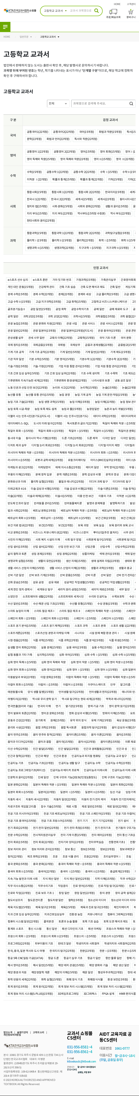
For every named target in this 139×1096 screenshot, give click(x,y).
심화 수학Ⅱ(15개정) (124, 654)
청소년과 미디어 (97, 900)
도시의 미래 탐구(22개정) (48, 423)
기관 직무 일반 (16, 359)
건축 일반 (115, 287)
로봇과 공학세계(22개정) (49, 460)
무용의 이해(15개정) (19, 474)
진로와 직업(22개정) (19, 893)
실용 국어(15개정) (76, 647)
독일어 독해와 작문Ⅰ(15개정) (119, 423)
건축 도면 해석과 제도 (92, 287)
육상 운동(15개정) (127, 720)
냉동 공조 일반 (123, 380)
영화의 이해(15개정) (113, 713)
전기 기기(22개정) (103, 820)
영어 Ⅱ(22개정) (125, 159)
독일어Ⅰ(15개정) (79, 431)
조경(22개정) (91, 856)
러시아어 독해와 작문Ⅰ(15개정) (26, 452)
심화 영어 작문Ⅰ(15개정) (85, 662)
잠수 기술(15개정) (51, 806)
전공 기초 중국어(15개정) (22, 820)
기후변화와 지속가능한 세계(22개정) (28, 380)
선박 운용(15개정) (70, 575)
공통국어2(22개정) (63, 132)
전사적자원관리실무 (44, 835)
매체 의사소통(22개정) (68, 467)
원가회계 (40, 720)
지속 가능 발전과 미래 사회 (23, 878)
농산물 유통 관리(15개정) (40, 394)
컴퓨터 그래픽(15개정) (120, 914)
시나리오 (79, 633)
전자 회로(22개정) (43, 842)
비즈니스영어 (80, 532)
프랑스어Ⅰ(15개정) (85, 936)
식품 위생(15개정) (119, 640)
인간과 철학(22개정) (19, 756)
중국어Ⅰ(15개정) (70, 871)
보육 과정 (83, 525)
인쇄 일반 (43, 777)
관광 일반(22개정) (18, 330)
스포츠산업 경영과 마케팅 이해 (52, 633)
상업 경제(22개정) (67, 554)
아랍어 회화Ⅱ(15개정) (20, 684)
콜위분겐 (49, 921)
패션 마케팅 (94, 928)
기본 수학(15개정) (39, 359)
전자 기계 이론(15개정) (73, 835)
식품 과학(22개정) (68, 640)
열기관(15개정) (74, 706)
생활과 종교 (125, 568)
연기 (58, 706)
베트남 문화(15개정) (44, 510)
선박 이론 (90, 575)
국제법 (61, 345)
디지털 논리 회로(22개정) (79, 445)
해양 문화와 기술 (98, 965)
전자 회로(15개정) (18, 842)
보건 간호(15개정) (105, 518)
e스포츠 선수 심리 (18, 280)
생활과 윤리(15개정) (116, 206)
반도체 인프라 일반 (18, 503)
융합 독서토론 (69, 727)
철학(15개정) (75, 900)
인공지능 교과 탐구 (116, 756)
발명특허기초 (117, 503)
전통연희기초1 (117, 842)
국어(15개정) (86, 132)
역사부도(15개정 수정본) (91, 213)
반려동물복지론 (73, 503)
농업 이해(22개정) (105, 402)
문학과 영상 (112, 474)
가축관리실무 (108, 280)
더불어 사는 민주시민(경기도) (71, 416)
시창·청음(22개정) (18, 640)
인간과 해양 (42, 756)
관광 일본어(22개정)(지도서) (77, 330)
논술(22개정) (129, 387)
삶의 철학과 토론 (17, 554)
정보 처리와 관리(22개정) (45, 849)
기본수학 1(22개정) (90, 359)
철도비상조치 (15, 900)
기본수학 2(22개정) (117, 359)
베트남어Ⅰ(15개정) (52, 518)
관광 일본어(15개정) (44, 330)
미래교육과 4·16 (17, 488)
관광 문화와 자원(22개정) (47, 323)
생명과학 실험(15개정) (20, 561)
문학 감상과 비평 (91, 474)
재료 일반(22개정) (117, 806)
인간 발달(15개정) (43, 749)
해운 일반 (87, 972)
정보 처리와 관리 (17, 849)
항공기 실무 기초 (73, 958)
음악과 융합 (44, 741)
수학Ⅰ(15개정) (109, 172)
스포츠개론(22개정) (19, 633)
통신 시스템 (35, 928)
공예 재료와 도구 (118, 309)
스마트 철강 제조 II (69, 611)
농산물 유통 (14, 394)
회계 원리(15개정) (18, 986)
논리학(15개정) (89, 387)
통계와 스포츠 (15, 928)
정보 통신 (70, 849)
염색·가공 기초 (96, 706)
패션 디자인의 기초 (72, 928)
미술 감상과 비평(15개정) (45, 488)
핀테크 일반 (64, 943)
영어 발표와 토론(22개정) (22, 713)
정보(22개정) (107, 849)
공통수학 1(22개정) (57, 172)
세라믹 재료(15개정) (102, 589)
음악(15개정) (123, 734)
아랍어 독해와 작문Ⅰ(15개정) (83, 677)
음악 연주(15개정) (18, 734)
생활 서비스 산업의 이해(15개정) (26, 568)
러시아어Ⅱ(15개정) (19, 460)
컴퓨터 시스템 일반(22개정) (23, 921)
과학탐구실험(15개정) (117, 233)
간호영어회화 (128, 280)
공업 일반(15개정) (40, 309)
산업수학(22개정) (125, 546)
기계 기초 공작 (16, 352)
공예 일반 (99, 309)
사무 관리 (128, 532)
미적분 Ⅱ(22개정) (127, 496)
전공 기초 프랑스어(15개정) (56, 820)
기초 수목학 (111, 373)
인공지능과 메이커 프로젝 (64, 770)
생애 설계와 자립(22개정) (105, 561)
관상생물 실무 (15, 338)
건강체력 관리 (46, 287)
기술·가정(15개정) (18, 366)
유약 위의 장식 (78, 720)
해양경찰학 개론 (40, 972)
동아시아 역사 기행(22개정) (41, 438)
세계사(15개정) (84, 199)
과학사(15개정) (82, 316)
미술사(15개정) (63, 496)
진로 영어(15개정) (83, 886)
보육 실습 (98, 525)
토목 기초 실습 (90, 921)
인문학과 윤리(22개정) (20, 777)
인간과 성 (121, 749)
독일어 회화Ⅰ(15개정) (20, 431)
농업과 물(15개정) (72, 409)
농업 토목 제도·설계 (46, 409)
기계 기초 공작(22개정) (42, 352)
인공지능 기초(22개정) (41, 763)
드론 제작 (92, 438)
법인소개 (7, 1032)
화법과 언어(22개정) (58, 139)
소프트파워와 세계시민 (71, 596)
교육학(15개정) (86, 338)
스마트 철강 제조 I (44, 611)
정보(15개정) (87, 849)
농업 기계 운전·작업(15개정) (112, 394)
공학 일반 (13, 316)
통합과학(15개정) (37, 233)
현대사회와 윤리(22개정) (41, 220)
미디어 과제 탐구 (98, 481)
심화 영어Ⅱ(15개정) (106, 669)
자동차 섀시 (14, 799)
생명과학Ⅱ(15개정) (38, 248)
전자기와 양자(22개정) (71, 842)
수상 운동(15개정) (107, 603)
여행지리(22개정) (17, 699)
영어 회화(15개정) (110, 151)
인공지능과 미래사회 (95, 770)
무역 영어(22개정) (114, 467)
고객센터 (131, 4)
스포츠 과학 (81, 625)
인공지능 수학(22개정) (118, 763)
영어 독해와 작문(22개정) (74, 159)
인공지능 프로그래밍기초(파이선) (26, 770)
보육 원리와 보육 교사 (121, 525)
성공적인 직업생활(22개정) (114, 582)
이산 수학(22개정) (18, 749)
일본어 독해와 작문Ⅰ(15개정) (50, 784)
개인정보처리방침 (12, 1034)
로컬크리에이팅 (77, 460)
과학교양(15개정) (33, 316)
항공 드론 (53, 958)
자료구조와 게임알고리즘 (22, 806)
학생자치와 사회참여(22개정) (120, 943)
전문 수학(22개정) (18, 835)
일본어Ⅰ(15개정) (70, 792)
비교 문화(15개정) (18, 532)
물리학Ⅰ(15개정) (37, 240)
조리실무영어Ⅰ (112, 856)
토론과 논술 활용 (68, 921)
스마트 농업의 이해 (18, 611)
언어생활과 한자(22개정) (103, 692)
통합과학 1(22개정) (62, 233)
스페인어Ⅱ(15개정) (112, 618)
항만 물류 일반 (113, 958)
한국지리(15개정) (115, 192)
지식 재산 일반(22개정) (77, 878)
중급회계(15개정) (120, 871)
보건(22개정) (65, 525)
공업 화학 (61, 309)
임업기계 (131, 792)
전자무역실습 (96, 842)
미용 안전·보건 (85, 496)
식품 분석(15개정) (94, 640)
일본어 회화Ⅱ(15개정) (20, 792)
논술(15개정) (109, 387)
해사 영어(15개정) (18, 965)
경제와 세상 (84, 294)
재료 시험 (71, 806)
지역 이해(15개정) (105, 878)
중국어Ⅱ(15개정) (95, 871)
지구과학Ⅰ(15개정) (90, 248)
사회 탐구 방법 (73, 539)
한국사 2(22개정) (61, 199)
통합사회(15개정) (37, 192)
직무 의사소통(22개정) (20, 886)
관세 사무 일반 (36, 338)
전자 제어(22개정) (101, 835)
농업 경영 (64, 394)
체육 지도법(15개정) (19, 907)
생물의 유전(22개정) (49, 561)
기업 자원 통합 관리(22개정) (111, 366)
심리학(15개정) (45, 654)
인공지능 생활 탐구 (69, 763)
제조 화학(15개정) (37, 856)
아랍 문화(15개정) (50, 677)
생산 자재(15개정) (76, 561)
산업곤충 (90, 546)
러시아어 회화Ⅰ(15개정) (104, 452)
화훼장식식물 (95, 979)
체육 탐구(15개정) (45, 907)
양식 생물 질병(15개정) (41, 692)
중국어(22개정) (47, 871)
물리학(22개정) (85, 240)
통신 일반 (51, 928)
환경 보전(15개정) (118, 979)
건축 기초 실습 (67, 287)
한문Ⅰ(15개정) (108, 951)
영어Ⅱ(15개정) (102, 159)
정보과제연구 (127, 849)
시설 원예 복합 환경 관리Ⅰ (104, 633)
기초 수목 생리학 (90, 373)
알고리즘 (125, 684)
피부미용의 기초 (44, 943)
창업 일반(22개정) (84, 893)
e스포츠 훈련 (40, 280)
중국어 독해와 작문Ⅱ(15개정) (114, 864)
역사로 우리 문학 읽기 (44, 699)
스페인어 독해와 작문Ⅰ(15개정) (103, 611)
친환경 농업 (76, 914)
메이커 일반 (92, 467)
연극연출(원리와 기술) (20, 706)
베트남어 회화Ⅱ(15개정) (22, 518)
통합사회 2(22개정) (89, 192)
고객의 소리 (38, 1032)
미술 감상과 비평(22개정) (78, 488)
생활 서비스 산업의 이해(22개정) (67, 568)
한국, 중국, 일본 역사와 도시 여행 (26, 951)
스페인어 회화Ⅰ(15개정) (22, 618)
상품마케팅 (88, 554)
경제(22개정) (65, 294)
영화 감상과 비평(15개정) (83, 713)
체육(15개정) (68, 907)
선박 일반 (106, 575)
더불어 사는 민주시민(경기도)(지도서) (29, 416)
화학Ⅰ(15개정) (107, 240)
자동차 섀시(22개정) (37, 799)
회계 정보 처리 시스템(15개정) (75, 986)
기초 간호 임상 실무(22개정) (60, 373)
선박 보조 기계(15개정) (42, 575)
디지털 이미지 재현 (109, 445)
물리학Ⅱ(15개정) (62, 240)
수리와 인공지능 (98, 596)
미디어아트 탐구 (122, 481)
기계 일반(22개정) (95, 352)
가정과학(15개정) (86, 280)
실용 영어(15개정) (127, 647)
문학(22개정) (34, 139)
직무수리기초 (45, 886)
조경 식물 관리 (71, 856)
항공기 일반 (94, 958)
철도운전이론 (35, 900)
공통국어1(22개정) (37, 132)
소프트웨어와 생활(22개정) (38, 596)
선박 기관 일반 (16, 575)
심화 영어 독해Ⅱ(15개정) (22, 662)
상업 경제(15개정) (41, 554)
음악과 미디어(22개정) (20, 741)
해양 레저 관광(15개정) (71, 965)
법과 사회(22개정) (18, 510)
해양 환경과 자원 (17, 972)
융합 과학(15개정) (45, 727)
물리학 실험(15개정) (42, 481)
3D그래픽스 (90, 993)
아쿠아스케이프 (97, 684)
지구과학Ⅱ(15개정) (117, 248)
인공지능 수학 (93, 763)
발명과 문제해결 (96, 503)
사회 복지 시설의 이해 (47, 539)
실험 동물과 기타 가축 (20, 654)
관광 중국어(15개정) (109, 330)
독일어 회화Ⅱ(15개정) (51, 431)
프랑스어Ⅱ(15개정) (112, 936)
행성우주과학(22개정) (110, 972)
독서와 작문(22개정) (85, 139)
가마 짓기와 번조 (61, 280)
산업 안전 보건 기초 (69, 546)
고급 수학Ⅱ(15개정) (19, 301)
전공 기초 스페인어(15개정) (95, 813)
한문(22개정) (87, 951)
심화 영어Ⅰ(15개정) (78, 669)
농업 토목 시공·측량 (19, 409)
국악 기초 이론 (107, 338)
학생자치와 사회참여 (87, 943)
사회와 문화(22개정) (88, 206)
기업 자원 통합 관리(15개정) (74, 366)
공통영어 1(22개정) (38, 151)
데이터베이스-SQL (18, 423)
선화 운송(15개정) (18, 582)
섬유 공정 (38, 582)
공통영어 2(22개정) (65, 151)
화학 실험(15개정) (51, 979)
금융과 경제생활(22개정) (99, 345)
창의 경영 (105, 893)
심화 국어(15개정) (69, 654)
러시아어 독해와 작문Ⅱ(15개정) (67, 452)
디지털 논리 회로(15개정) (45, 445)
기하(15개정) (115, 179)
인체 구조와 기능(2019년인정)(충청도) (75, 777)
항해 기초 (132, 958)
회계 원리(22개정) (43, 986)
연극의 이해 (44, 706)
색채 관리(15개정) (109, 554)
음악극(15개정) (64, 741)
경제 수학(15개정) (18, 294)
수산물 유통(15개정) (81, 603)
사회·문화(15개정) (62, 206)
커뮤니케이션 (95, 914)
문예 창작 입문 (43, 474)
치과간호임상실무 (54, 914)
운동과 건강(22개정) (19, 720)
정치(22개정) (15, 856)
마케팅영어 (44, 467)
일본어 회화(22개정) (121, 784)
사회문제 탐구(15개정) (99, 539)
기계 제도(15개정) (120, 352)
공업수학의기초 (80, 309)
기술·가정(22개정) (43, 366)
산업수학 (105, 546)
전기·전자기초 (103, 828)
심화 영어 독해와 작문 (53, 662)
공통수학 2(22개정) (84, 172)
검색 (131, 103)
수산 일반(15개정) (18, 603)
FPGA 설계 (108, 993)
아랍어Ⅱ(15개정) (73, 684)
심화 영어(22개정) (51, 669)
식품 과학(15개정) (43, 640)
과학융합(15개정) (105, 316)
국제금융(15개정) (43, 345)
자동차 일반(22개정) (65, 799)
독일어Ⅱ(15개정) (103, 431)
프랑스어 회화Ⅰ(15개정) (22, 936)
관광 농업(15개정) (18, 323)
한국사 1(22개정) (36, 199)
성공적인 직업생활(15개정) (79, 582)
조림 (128, 856)
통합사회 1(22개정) (62, 192)
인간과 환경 (60, 756)
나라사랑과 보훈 (101, 380)
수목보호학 (118, 596)
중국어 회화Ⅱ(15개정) (20, 871)
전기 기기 (82, 820)
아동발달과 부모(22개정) (22, 677)
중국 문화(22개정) (43, 864)
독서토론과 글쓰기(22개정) (82, 423)
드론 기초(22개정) (72, 438)
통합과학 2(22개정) (89, 233)
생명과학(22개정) (64, 248)
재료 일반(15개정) (92, 806)
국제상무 (75, 345)
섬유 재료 (53, 582)
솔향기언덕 (22, 1032)
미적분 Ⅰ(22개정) (37, 179)
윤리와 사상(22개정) (19, 727)
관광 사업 (71, 323)
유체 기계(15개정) (101, 720)
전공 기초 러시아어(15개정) (23, 813)
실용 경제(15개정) (51, 647)
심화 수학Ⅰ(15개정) (96, 654)
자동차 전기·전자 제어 (93, 799)
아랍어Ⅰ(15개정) (48, 684)
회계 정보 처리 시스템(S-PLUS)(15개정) (30, 993)
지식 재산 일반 (51, 878)
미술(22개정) (15, 496)
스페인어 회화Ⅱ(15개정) (55, 618)
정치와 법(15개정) (37, 206)
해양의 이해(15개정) (66, 972)
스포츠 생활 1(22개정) (123, 625)
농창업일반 (93, 409)
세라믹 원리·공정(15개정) (72, 589)
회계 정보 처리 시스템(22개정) (114, 986)
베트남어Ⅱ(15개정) (79, 518)
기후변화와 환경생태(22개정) (70, 380)
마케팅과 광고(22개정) (20, 467)
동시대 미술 (14, 438)
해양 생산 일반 (121, 965)
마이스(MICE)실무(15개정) (105, 460)
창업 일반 (64, 893)
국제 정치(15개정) (18, 345)
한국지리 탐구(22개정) (62, 951)
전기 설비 (123, 820)
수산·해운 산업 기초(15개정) (49, 603)
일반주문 (24, 37)
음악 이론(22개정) (101, 734)
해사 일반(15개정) (43, 965)
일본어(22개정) (47, 792)
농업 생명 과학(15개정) (52, 402)
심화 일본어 (129, 669)
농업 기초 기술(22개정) (21, 402)
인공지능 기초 (15, 763)
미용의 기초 (105, 496)
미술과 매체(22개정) (38, 496)
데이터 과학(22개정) (104, 416)
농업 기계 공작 (83, 394)
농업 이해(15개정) (80, 402)
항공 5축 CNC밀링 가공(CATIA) (25, 958)
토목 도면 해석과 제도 (116, 921)
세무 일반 (124, 589)
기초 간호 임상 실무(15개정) (23, 373)
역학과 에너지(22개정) (118, 699)
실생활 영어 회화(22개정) (22, 647)
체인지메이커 (121, 907)
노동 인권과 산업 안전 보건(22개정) (28, 387)
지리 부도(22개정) (62, 213)
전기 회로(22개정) (18, 828)
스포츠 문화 (99, 625)
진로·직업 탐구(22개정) (111, 886)
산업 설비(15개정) (18, 546)
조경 (55, 856)
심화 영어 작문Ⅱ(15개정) (118, 662)
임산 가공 (115, 792)
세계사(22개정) (106, 199)
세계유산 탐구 (45, 589)
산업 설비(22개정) (43, 546)
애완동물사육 (15, 692)
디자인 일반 (109, 438)
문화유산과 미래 (17, 481)
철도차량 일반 (55, 900)
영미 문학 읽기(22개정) (122, 706)
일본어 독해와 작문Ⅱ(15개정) (88, 784)
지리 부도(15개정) (37, 213)
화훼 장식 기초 (74, 979)
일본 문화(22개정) (18, 784)
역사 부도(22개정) (120, 213)
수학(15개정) (34, 172)
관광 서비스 (88, 323)
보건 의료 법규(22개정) (21, 525)
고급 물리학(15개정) (107, 294)
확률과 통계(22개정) (91, 179)
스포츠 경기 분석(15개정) (22, 625)
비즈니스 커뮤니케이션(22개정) (51, 532)
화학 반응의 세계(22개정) (22, 979)
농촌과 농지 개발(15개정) (118, 409)
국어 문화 (126, 338)
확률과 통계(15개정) (63, 179)
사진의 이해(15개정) (19, 539)
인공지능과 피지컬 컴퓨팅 (86, 756)
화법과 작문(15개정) (110, 132)
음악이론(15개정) (76, 734)
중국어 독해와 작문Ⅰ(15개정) (75, 864)
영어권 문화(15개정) (52, 713)
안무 (112, 684)
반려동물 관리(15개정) (46, 503)
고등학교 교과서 (48, 37)
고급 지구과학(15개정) (48, 301)
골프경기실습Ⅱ (17, 309)
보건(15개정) (46, 525)
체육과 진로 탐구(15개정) (94, 907)
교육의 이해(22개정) (61, 338)
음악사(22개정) (87, 741)
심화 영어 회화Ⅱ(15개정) (22, 669)
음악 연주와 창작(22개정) (47, 734)
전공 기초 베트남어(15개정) (59, 813)
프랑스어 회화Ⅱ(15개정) (55, 936)
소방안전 (13, 596)
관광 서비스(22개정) (111, 323)
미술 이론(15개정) (108, 488)
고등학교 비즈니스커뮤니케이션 (109, 301)
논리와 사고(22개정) (63, 387)
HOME (117, 4)
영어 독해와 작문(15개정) (41, 159)
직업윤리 (63, 886)
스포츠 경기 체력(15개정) (55, 625)
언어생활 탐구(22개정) (71, 692)
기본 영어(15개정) (64, 359)
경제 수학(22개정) (43, 294)
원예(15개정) (57, 720)
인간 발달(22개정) (68, 749)
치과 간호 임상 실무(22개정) (23, 914)
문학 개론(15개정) (67, 474)
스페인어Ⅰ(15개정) (85, 618)
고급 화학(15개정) (76, 301)
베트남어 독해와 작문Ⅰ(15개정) (79, 510)
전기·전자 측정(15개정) (77, 828)
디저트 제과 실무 (17, 445)
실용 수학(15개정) (102, 647)
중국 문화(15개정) (18, 864)
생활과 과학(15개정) (102, 568)
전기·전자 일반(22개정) (46, 828)
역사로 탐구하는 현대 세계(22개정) (81, 699)
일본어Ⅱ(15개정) (95, 792)
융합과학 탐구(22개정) (94, 727)
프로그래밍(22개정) (19, 943)
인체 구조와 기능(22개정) (116, 777)
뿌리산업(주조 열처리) (105, 532)
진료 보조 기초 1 (44, 893)
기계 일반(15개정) (70, 352)
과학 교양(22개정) (58, 316)
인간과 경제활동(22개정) (98, 749)
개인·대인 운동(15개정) (21, 287)
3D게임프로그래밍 (68, 993)
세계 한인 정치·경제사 (20, 589)
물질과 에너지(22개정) (71, 481)
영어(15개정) (87, 151)
